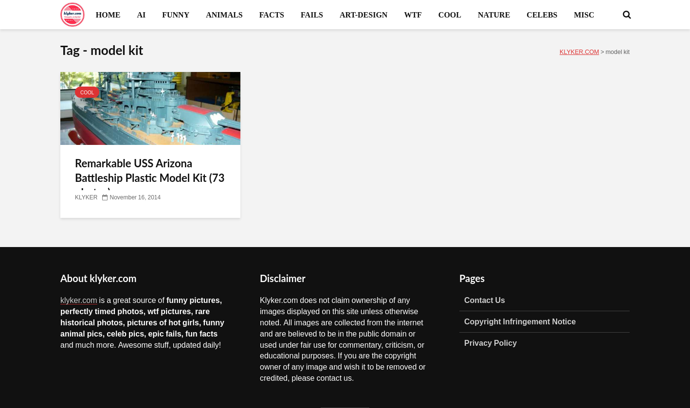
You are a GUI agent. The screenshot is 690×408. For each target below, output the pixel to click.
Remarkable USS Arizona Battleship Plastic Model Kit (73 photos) (149, 178)
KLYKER (86, 197)
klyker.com (78, 300)
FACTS (271, 14)
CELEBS (542, 14)
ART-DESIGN (363, 14)
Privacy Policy (490, 343)
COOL (449, 14)
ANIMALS (224, 14)
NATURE (494, 14)
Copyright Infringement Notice (520, 321)
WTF (412, 14)
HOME (108, 14)
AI (141, 14)
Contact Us (484, 300)
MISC (584, 14)
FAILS (312, 14)
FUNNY (175, 14)
